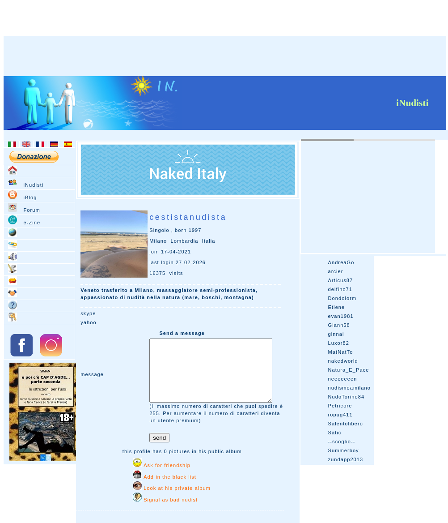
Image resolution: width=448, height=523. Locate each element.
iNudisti (33, 185)
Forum (31, 210)
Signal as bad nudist (171, 499)
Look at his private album (177, 488)
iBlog (30, 197)
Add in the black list (170, 477)
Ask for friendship (167, 465)
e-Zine (31, 222)
